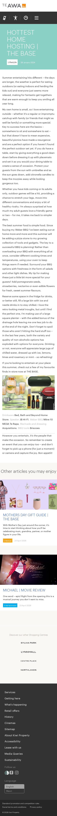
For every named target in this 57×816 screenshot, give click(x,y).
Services (10, 692)
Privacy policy (36, 806)
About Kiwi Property (17, 735)
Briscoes (35, 428)
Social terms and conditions (14, 806)
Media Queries (14, 753)
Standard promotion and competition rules (20, 803)
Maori (9, 790)
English (10, 786)
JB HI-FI (24, 419)
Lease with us (13, 747)
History (9, 716)
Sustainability (13, 759)
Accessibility (12, 741)
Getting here (12, 698)
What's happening (16, 704)
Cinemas (10, 723)
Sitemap (10, 729)
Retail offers (12, 710)
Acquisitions (9, 428)
